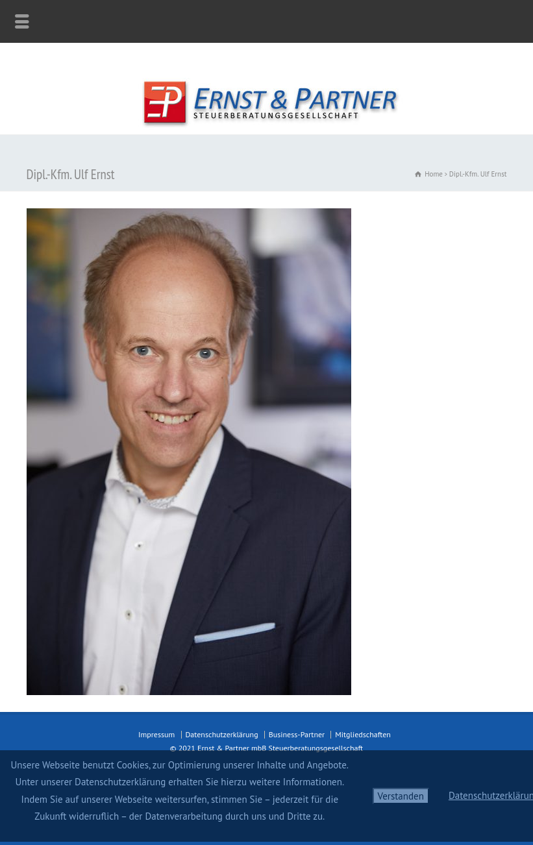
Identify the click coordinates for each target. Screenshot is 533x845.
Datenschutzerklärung (222, 734)
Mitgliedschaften (363, 734)
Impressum (156, 734)
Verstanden (401, 796)
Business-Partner (297, 734)
